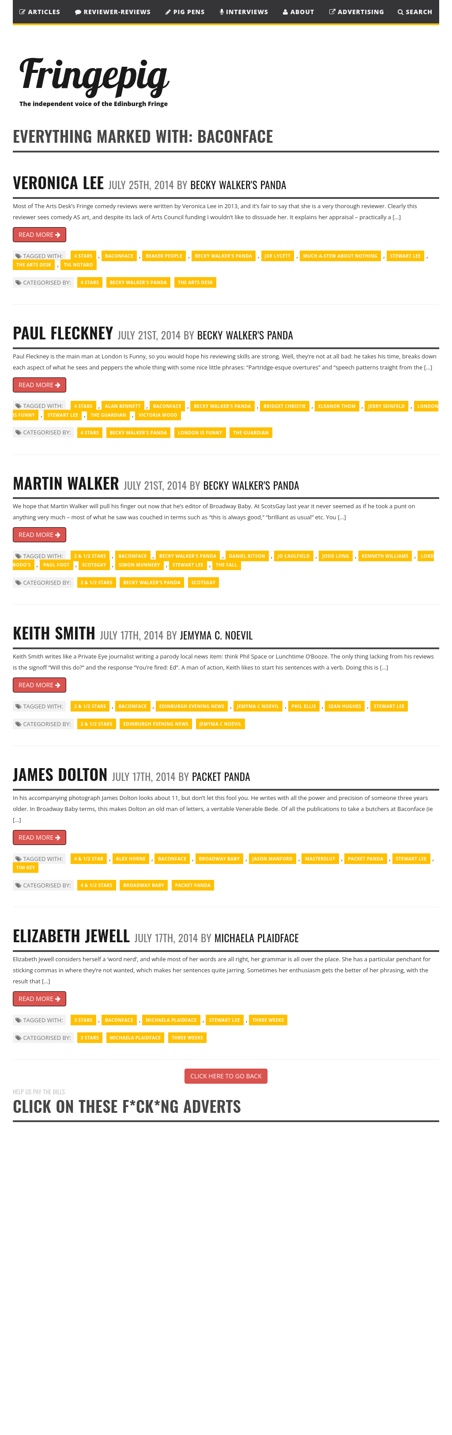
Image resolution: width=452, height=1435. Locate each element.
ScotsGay (94, 565)
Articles (39, 12)
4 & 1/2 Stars (97, 885)
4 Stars (83, 256)
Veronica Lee (58, 182)
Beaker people (164, 256)
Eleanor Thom (337, 406)
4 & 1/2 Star (88, 859)
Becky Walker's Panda (238, 184)
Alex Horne (131, 859)
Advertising (356, 12)
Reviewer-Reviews (113, 12)
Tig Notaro (78, 265)
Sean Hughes (344, 706)
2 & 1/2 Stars (90, 556)
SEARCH (415, 12)
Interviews (244, 12)
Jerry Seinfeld (386, 406)
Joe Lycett (278, 256)
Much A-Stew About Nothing (340, 256)
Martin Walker (66, 482)
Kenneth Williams (385, 556)
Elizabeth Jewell (71, 935)
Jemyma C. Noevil (216, 635)
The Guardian (108, 415)
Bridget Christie (285, 406)
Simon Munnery (139, 565)
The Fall (226, 565)
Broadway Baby (219, 859)
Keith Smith (54, 632)
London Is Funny (200, 433)
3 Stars (83, 1020)
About (298, 12)
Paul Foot (56, 565)
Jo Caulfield (294, 556)
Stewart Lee (405, 256)
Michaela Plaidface (257, 937)
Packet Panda (221, 776)
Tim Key (25, 867)
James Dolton (60, 773)
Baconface (119, 256)
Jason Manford (272, 859)
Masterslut (320, 859)
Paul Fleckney (63, 332)
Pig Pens (185, 12)
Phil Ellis (304, 706)
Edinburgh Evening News (192, 706)
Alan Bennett (123, 406)
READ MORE (39, 234)
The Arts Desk (33, 265)
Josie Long (335, 556)
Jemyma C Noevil (258, 706)
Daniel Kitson (247, 556)
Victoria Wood (158, 415)
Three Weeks (268, 1020)
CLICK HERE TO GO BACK (225, 1076)
